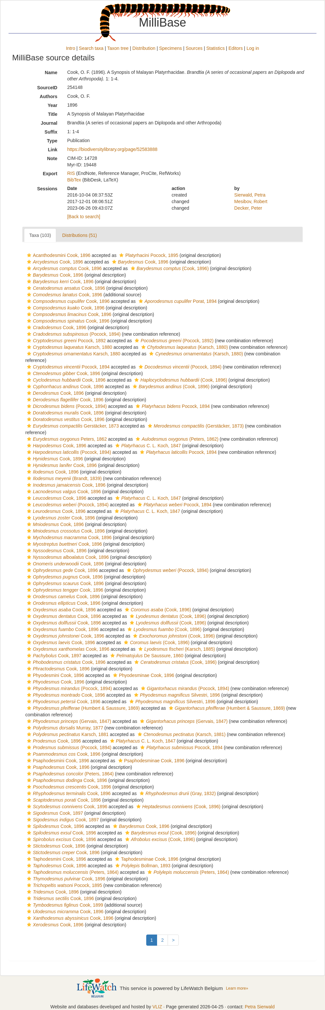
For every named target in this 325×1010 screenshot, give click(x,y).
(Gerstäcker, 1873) (195, 426)
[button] (29, 255)
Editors (235, 48)
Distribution (143, 48)
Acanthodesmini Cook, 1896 (57, 255)
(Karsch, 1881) (181, 734)
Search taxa (91, 48)
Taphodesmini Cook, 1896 (55, 859)
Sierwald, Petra (250, 195)
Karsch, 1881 (66, 734)
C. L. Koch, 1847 (147, 445)
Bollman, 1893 (142, 865)
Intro (70, 48)
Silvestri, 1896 (176, 695)
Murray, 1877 (64, 727)
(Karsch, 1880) (184, 347)
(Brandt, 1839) (63, 478)
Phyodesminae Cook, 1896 (142, 675)
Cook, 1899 (64, 905)
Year (53, 105)
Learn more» (237, 988)
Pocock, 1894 (67, 366)
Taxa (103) (40, 235)
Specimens (170, 48)
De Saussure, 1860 (146, 655)
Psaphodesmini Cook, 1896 (57, 760)
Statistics (215, 48)
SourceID (47, 87)
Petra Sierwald (260, 1006)
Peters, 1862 (66, 439)
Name (51, 72)
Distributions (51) (79, 235)
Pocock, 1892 (65, 340)
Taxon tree (117, 48)
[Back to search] (83, 216)
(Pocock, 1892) (173, 340)
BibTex (74, 179)
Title (53, 114)
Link (53, 149)
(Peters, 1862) (176, 439)
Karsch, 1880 (68, 347)
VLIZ (157, 1006)
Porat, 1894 (177, 301)
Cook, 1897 (53, 655)
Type (52, 140)
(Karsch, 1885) (176, 649)
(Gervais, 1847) (68, 721)
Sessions (47, 188)
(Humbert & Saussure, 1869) (82, 708)
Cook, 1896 (54, 261)
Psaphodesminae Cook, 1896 (151, 760)
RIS (71, 173)
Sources (194, 48)
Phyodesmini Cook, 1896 (54, 675)
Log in (252, 48)
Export (50, 173)
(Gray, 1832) (177, 793)
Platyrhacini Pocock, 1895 (148, 255)
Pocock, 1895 (63, 885)
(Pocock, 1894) (73, 334)
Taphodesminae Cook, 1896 (145, 859)
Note (52, 158)
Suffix (51, 132)
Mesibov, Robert (250, 201)
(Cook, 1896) (169, 268)
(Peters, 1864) (69, 773)
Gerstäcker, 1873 (72, 426)
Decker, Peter (248, 208)
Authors (49, 96)
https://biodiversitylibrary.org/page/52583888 (112, 149)
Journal (49, 123)
